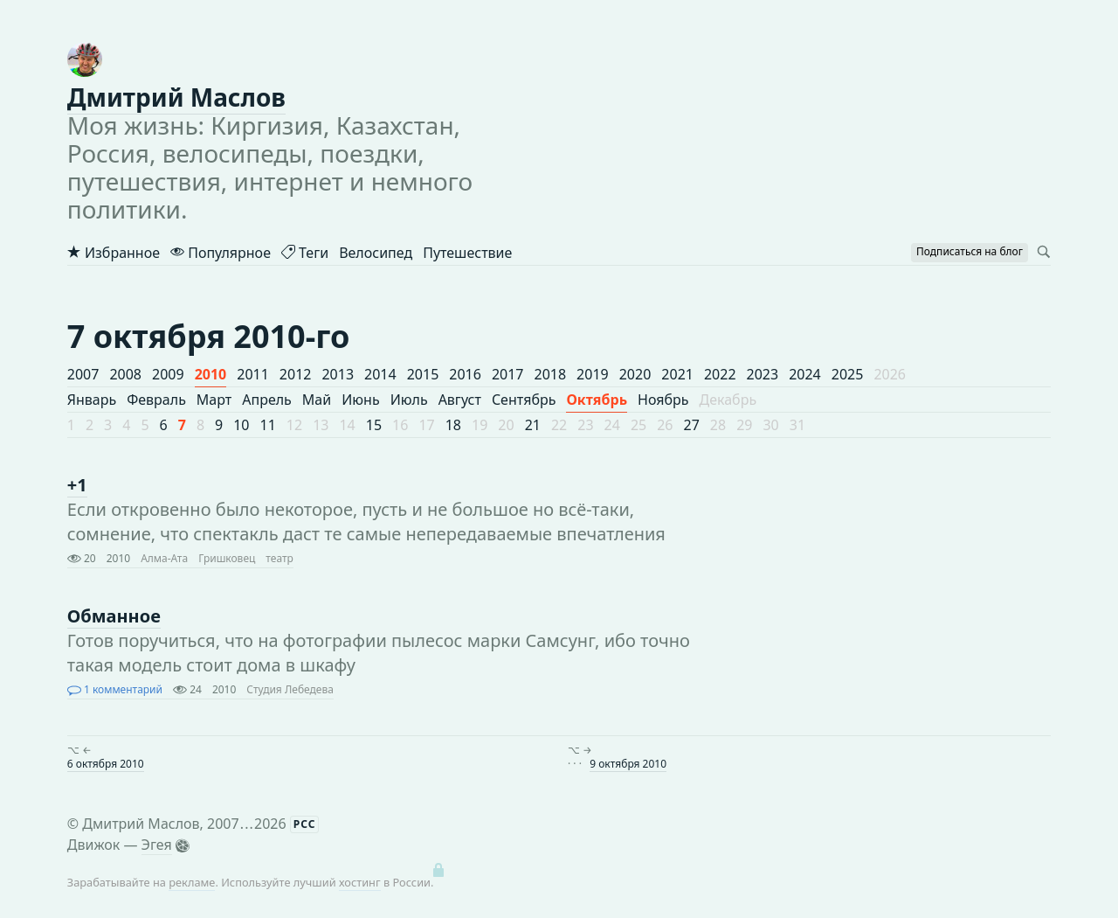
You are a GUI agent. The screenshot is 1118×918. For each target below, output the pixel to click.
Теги (304, 252)
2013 (337, 374)
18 (453, 425)
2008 (125, 374)
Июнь (360, 399)
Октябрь (596, 399)
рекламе (192, 882)
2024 (805, 374)
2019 (592, 374)
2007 (83, 374)
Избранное (113, 252)
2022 (720, 374)
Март (214, 399)
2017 (508, 374)
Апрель (267, 399)
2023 (763, 374)
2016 (465, 374)
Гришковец (226, 558)
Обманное (114, 616)
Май (316, 399)
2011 (253, 374)
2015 (423, 374)
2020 (635, 374)
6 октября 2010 (105, 763)
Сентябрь (524, 399)
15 (374, 425)
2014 (380, 374)
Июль (409, 399)
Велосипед (375, 252)
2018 (551, 374)
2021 (677, 374)
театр (279, 558)
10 (241, 425)
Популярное (220, 252)
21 (533, 425)
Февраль (156, 399)
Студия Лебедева (290, 689)
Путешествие (467, 252)
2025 (848, 374)
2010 (211, 374)
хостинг (360, 882)
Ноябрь (663, 399)
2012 (296, 374)
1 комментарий (114, 689)
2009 (168, 374)
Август (459, 399)
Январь (91, 399)
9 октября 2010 (628, 763)
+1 (77, 485)
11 (268, 425)
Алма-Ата (164, 558)
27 (692, 425)
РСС (304, 824)
